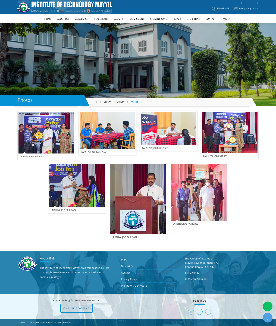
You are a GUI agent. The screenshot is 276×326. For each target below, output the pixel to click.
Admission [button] (137, 18)
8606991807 (220, 9)
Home (47, 18)
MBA (124, 259)
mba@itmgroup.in (246, 9)
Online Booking (76, 308)
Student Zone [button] (159, 18)
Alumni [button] (119, 18)
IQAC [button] (177, 18)
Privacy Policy (129, 279)
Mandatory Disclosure (134, 285)
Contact (211, 18)
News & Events (130, 266)
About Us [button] (63, 18)
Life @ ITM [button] (193, 18)
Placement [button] (101, 18)
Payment (227, 18)
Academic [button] (81, 18)
